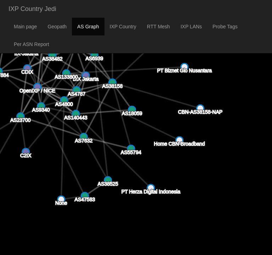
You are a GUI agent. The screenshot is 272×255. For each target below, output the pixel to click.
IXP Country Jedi (32, 8)
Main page (25, 26)
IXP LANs (191, 26)
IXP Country (123, 26)
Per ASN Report (31, 44)
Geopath (57, 26)
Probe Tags (225, 26)
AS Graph (88, 26)
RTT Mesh (158, 26)
